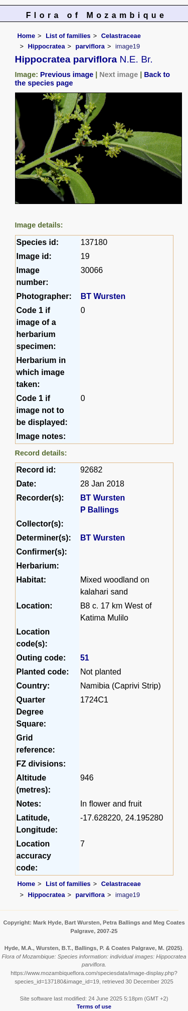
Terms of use (94, 1007)
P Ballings (99, 510)
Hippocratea (46, 46)
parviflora (90, 46)
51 (84, 658)
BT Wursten (103, 296)
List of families (68, 36)
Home (27, 36)
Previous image (66, 74)
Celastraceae (121, 36)
